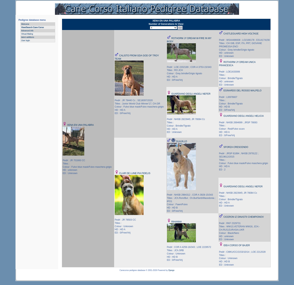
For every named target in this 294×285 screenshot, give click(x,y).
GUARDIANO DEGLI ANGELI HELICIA (243, 116)
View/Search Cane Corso (32, 27)
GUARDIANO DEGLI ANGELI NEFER (191, 93)
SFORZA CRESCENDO (235, 147)
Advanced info (27, 31)
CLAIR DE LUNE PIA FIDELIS (134, 173)
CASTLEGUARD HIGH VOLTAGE (241, 33)
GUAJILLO (181, 141)
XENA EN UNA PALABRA (80, 125)
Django (171, 270)
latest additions (27, 37)
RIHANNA (176, 221)
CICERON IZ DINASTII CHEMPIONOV (243, 217)
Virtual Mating (27, 34)
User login (25, 40)
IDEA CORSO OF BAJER (236, 245)
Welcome (25, 24)
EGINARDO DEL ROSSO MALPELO (242, 90)
